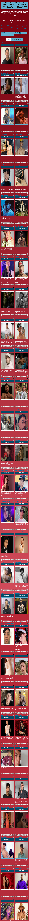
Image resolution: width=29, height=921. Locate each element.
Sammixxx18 (4, 322)
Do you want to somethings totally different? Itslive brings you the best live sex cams (14, 897)
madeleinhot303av (5, 391)
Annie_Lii (3, 763)
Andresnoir (3, 671)
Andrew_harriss (19, 182)
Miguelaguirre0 (19, 112)
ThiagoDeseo (18, 438)
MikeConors (4, 112)
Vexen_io (17, 507)
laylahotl (17, 694)
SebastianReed (19, 554)
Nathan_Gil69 (4, 368)
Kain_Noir (17, 601)
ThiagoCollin (18, 786)
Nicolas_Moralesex (20, 205)
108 (10, 34)
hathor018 (17, 531)
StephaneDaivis (5, 740)
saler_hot (17, 810)
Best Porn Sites (17, 27)
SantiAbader (4, 577)
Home (8, 39)
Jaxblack (17, 275)
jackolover (3, 135)
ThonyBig (17, 345)
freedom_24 (4, 89)
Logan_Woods (4, 205)
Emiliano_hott (4, 414)
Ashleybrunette (19, 43)
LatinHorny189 (4, 647)
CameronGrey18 (5, 624)
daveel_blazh (4, 461)
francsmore (3, 601)
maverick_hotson (19, 368)
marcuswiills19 (19, 671)
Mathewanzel (4, 43)
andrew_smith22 (5, 275)
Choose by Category (17, 39)
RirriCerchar (18, 717)
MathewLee (3, 810)
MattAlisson (18, 65)
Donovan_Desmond (6, 833)
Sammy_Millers (5, 694)
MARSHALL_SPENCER (21, 252)
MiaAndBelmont (19, 624)
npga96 (17, 322)
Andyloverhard (19, 647)
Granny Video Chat (25, 27)
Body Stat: (7, 45)
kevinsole (3, 717)
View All (3, 32)
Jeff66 (2, 438)
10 (1, 34)
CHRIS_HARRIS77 (5, 298)
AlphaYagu (18, 135)
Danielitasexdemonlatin (7, 484)
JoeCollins (3, 856)
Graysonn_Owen (19, 298)
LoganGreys (4, 252)
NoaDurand (18, 484)
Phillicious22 (18, 391)
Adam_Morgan (19, 740)
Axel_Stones (18, 577)
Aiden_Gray (18, 89)
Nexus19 (17, 833)
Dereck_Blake (4, 554)
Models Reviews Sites (3, 27)
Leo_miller (3, 345)
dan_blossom (4, 65)
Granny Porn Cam (8, 27)
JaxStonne (18, 461)
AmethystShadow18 (6, 531)
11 (4, 34)
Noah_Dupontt (4, 158)
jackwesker (18, 158)
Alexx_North (4, 182)
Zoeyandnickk (4, 507)
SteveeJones (4, 228)
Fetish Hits (16, 918)
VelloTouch (18, 228)
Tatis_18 (17, 856)
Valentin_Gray (4, 786)
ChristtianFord (19, 414)
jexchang (17, 763)
